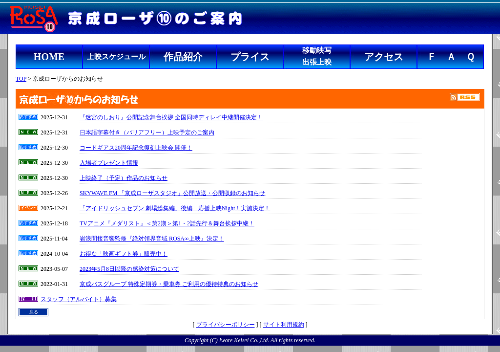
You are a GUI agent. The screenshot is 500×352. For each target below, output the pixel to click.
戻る (33, 311)
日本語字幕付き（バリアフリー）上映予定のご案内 (147, 132)
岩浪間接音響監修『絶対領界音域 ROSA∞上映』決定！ (152, 238)
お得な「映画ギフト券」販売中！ (123, 253)
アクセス (383, 56)
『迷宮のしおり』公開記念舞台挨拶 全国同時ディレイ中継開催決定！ (171, 117)
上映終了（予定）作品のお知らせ (123, 178)
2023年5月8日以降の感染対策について (129, 268)
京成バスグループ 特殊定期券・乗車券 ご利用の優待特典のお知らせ (169, 284)
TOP (21, 78)
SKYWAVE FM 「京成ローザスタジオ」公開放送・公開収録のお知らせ (172, 193)
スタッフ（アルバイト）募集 (79, 299)
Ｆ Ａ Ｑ (451, 56)
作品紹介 (183, 56)
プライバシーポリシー (225, 324)
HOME (49, 56)
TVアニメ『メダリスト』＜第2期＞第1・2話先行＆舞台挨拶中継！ (167, 223)
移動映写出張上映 (317, 56)
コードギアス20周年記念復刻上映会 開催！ (136, 147)
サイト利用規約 (283, 324)
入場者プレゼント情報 (109, 162)
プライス (250, 56)
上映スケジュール (116, 57)
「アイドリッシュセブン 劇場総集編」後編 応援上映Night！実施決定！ (175, 208)
